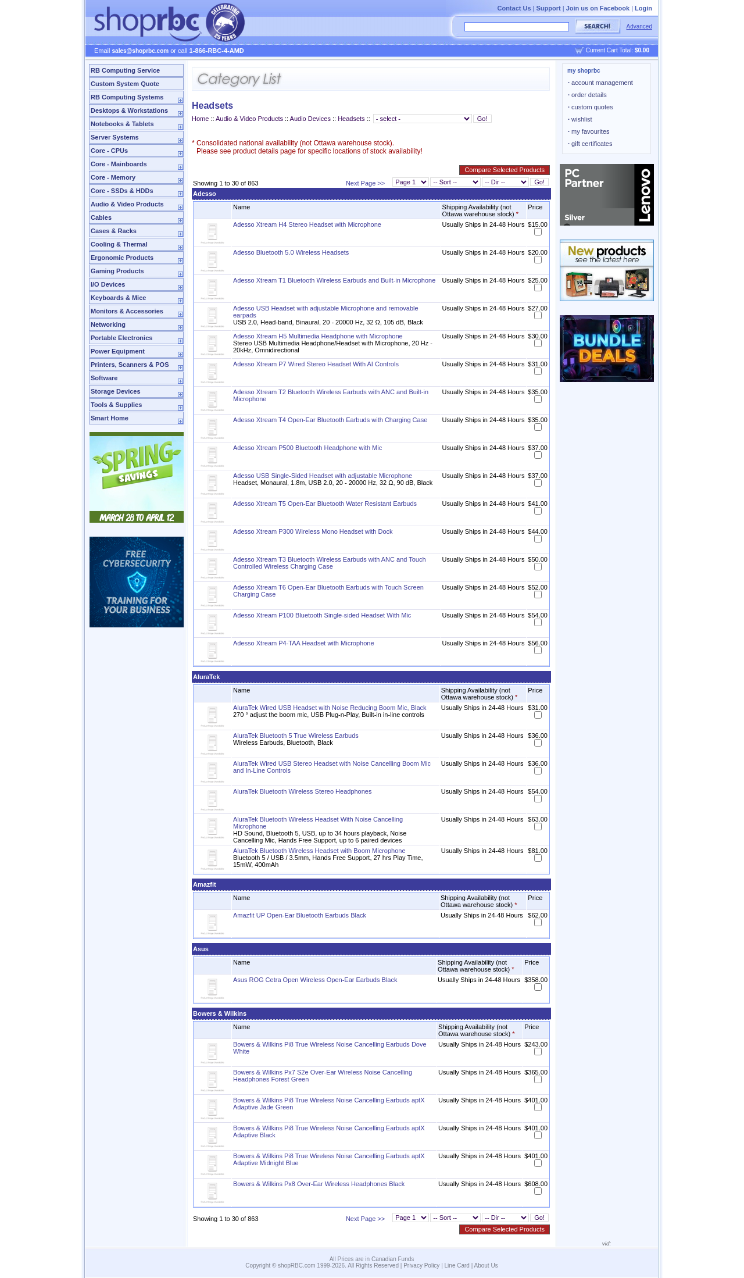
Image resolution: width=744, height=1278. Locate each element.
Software (104, 377)
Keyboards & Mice (118, 297)
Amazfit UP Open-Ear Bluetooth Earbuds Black (299, 915)
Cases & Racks (114, 230)
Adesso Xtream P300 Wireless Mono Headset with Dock (313, 531)
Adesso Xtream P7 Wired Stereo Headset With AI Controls (316, 363)
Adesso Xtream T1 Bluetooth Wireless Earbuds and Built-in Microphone (334, 280)
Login (643, 8)
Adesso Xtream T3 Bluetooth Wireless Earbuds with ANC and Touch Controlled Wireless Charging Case (329, 563)
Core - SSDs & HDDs (122, 190)
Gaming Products (117, 270)
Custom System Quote (125, 83)
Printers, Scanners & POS (130, 364)
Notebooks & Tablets (122, 123)
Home (200, 118)
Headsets (351, 118)
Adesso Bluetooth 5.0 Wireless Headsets (291, 252)
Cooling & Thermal (119, 244)
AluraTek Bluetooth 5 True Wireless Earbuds (296, 735)
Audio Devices (310, 118)
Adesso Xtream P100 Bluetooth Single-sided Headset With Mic (322, 615)
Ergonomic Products (122, 257)
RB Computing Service (125, 70)
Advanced (639, 26)
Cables (101, 217)
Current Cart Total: (617, 50)
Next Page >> (365, 183)
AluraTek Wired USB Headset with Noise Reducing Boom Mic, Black (330, 707)
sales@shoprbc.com (140, 51)
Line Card (457, 1265)
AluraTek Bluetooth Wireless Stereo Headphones (302, 791)
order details (587, 94)
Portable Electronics (121, 337)
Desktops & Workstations (129, 110)
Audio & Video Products (127, 204)
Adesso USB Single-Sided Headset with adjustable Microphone (322, 475)
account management (600, 82)
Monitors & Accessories (127, 311)
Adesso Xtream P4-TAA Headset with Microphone (303, 643)
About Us (486, 1265)
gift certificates (590, 143)
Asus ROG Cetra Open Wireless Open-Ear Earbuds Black (315, 979)
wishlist (580, 119)
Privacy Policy (421, 1265)
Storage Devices (116, 391)
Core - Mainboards (119, 163)
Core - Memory (113, 177)
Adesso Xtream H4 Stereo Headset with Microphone (307, 224)
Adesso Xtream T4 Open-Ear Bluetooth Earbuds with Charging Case (330, 419)
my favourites (589, 131)
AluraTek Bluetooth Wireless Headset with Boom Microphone (319, 850)
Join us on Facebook (597, 8)
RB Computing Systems (127, 97)
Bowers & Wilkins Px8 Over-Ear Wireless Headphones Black (319, 1183)
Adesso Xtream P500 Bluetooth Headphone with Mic (307, 447)
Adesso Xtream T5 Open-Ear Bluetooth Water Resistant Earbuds (325, 503)
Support (548, 8)
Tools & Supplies (116, 404)
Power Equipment (118, 351)
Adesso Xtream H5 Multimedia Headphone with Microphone (318, 336)
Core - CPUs (109, 150)
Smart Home (109, 418)
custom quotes (590, 106)
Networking (108, 324)
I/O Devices (108, 284)
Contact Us (514, 8)
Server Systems (115, 137)
